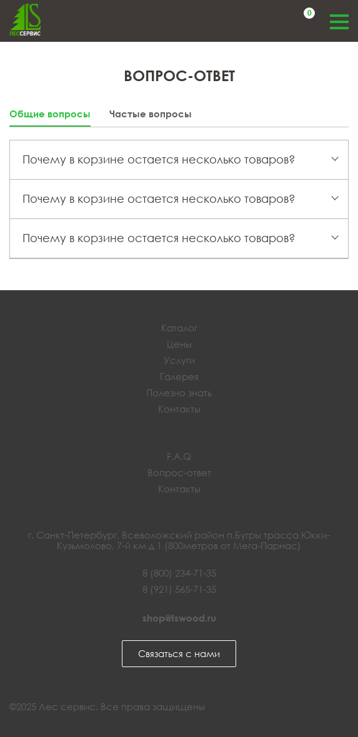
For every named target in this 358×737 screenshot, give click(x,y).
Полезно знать (179, 392)
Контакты (179, 408)
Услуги (179, 360)
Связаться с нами (179, 653)
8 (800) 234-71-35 (179, 572)
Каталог (179, 327)
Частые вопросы (150, 114)
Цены (179, 343)
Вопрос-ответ (179, 472)
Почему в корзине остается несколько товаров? (159, 159)
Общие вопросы (50, 114)
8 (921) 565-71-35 (179, 589)
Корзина (307, 15)
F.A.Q (179, 456)
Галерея (179, 376)
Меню (339, 20)
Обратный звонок (264, 20)
